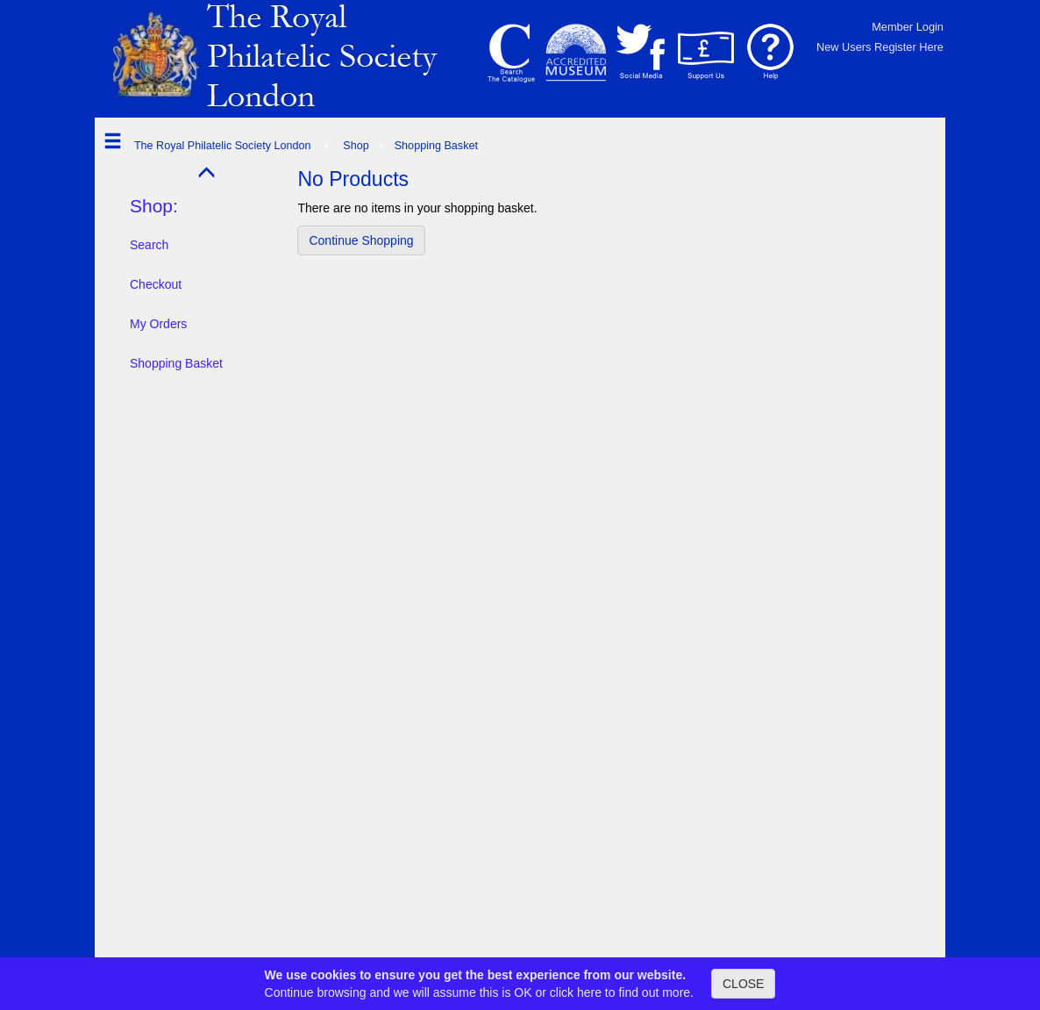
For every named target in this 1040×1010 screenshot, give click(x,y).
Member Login (908, 26)
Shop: (154, 206)
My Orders (158, 324)
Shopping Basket (176, 363)
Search (149, 245)
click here (576, 992)
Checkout (156, 284)
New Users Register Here (880, 47)
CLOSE (743, 984)
